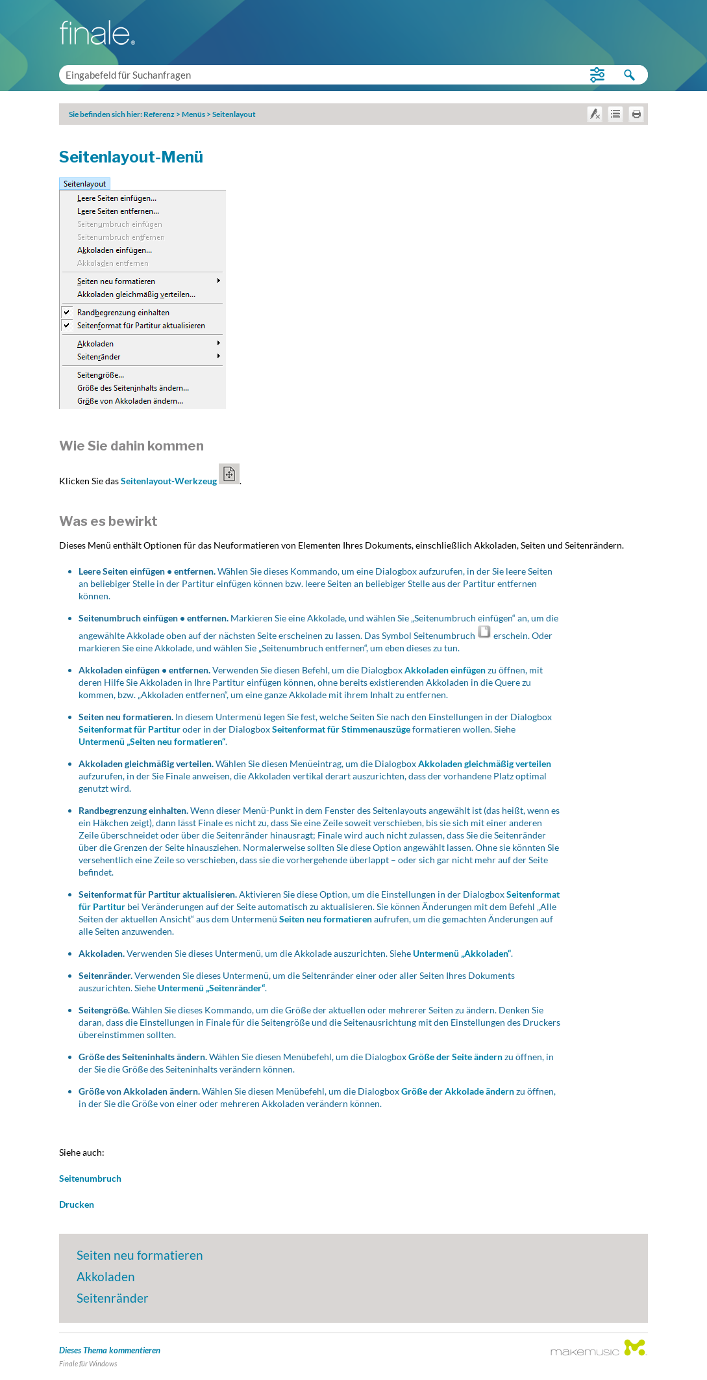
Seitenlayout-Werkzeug (180, 480)
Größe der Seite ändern (455, 1056)
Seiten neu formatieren (325, 918)
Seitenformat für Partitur (129, 729)
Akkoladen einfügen (445, 669)
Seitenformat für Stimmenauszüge (342, 729)
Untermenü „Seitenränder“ (211, 987)
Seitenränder (113, 1297)
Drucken (76, 1204)
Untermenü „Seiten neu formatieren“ (152, 741)
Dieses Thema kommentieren (109, 1350)
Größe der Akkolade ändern (457, 1091)
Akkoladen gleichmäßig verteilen (484, 763)
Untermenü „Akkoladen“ (462, 953)
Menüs (193, 114)
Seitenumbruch (90, 1178)
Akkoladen (106, 1276)
